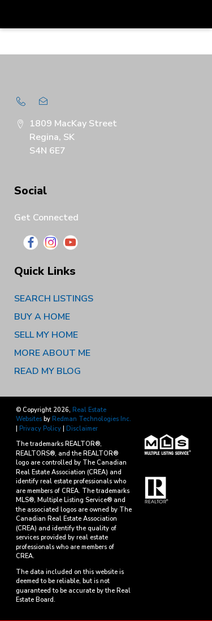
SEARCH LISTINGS (53, 298)
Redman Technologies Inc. (91, 419)
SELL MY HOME (46, 335)
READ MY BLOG (47, 371)
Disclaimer (82, 428)
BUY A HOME (42, 316)
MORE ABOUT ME (52, 353)
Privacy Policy (40, 428)
